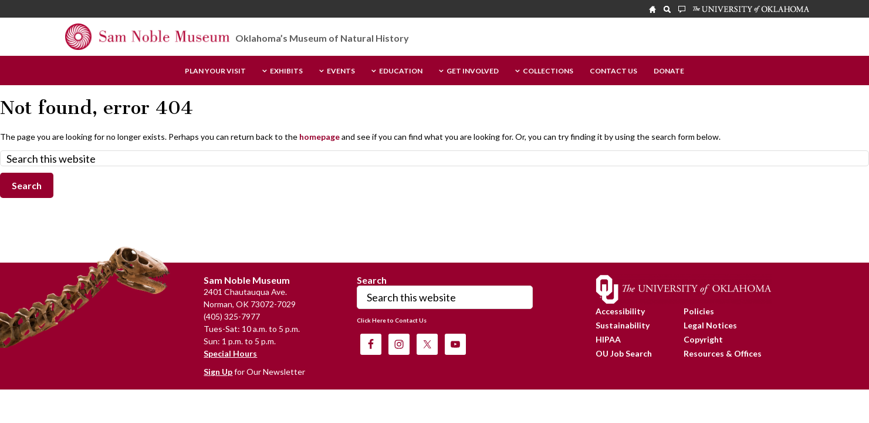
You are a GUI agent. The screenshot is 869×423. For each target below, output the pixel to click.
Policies (699, 311)
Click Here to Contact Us (392, 320)
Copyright (703, 339)
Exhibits (286, 71)
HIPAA (608, 339)
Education (400, 71)
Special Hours (230, 353)
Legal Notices (710, 325)
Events (341, 71)
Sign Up (218, 372)
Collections (548, 71)
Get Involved (473, 71)
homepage (319, 137)
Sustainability (623, 325)
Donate (669, 71)
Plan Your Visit (215, 71)
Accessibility (620, 311)
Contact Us (613, 71)
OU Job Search (624, 353)
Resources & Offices (723, 353)
